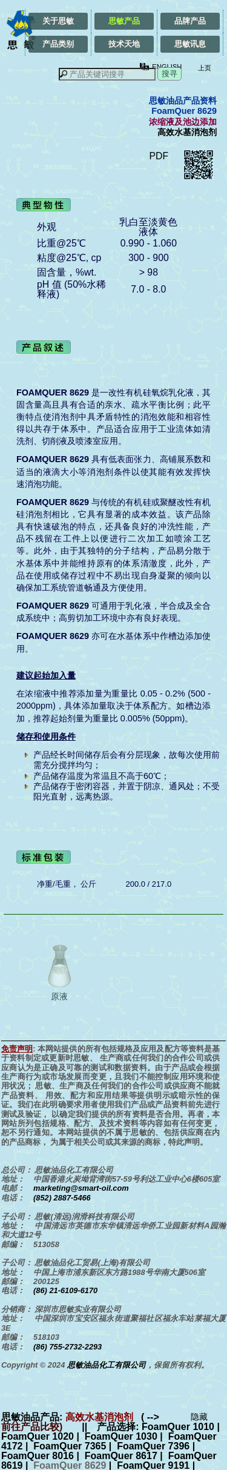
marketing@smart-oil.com (81, 1188)
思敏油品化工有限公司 (106, 1364)
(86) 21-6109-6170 (65, 1290)
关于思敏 (58, 20)
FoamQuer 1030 (121, 1436)
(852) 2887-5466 (62, 1197)
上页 (203, 67)
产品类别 (58, 43)
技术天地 (124, 43)
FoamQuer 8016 (37, 1456)
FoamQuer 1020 (37, 1436)
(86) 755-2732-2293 (67, 1346)
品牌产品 (190, 20)
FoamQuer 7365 (69, 1446)
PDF (158, 156)
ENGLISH (167, 66)
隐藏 (199, 1416)
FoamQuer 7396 (153, 1446)
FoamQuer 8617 (121, 1456)
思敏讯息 (190, 43)
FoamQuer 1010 (178, 1427)
